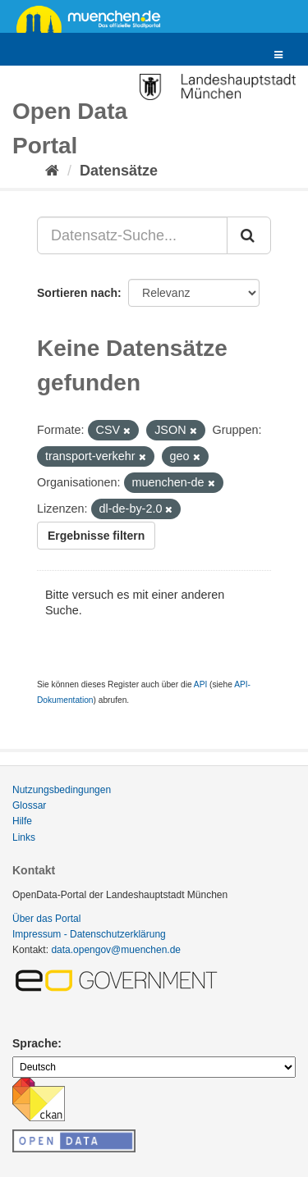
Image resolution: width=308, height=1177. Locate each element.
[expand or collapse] (278, 55)
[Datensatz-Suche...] (132, 235)
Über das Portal (46, 918)
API (200, 684)
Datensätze (119, 170)
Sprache (34, 1043)
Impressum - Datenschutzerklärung (89, 934)
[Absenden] (249, 235)
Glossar (29, 805)
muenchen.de (94, 18)
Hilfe (22, 821)
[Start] (52, 170)
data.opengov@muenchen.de (116, 950)
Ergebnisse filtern (96, 535)
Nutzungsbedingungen (61, 790)
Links (23, 837)
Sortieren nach (77, 292)
